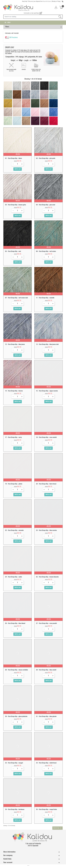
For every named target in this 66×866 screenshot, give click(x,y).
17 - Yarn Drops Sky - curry (13, 437)
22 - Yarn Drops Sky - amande (14, 530)
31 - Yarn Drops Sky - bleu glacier (46, 716)
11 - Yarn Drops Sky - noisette (45, 298)
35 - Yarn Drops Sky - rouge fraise (46, 809)
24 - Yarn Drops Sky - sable (13, 577)
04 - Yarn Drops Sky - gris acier (45, 205)
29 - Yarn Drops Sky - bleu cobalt (46, 670)
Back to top (57, 828)
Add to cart (18, 169)
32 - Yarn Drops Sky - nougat (14, 763)
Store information (9, 852)
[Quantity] (17, 164)
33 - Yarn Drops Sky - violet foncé (46, 763)
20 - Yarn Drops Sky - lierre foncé (46, 484)
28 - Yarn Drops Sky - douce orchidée (16, 670)
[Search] (33, 17)
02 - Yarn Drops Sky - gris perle (45, 158)
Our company (7, 855)
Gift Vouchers (13, 37)
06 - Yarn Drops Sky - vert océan (46, 251)
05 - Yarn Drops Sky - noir (13, 251)
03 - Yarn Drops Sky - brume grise (15, 205)
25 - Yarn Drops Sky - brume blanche (47, 577)
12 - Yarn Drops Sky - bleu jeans (15, 344)
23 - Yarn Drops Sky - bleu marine (46, 530)
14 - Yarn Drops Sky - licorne (14, 391)
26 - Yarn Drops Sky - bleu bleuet (15, 623)
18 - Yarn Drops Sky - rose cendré (46, 437)
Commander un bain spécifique (33, 13)
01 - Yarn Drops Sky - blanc (13, 158)
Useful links (7, 859)
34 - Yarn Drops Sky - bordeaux (14, 809)
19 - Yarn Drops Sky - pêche (13, 484)
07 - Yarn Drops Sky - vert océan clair (16, 298)
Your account (7, 862)
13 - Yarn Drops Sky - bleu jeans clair (47, 344)
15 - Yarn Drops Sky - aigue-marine (47, 391)
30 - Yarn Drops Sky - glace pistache (16, 716)
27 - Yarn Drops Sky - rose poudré (46, 623)
